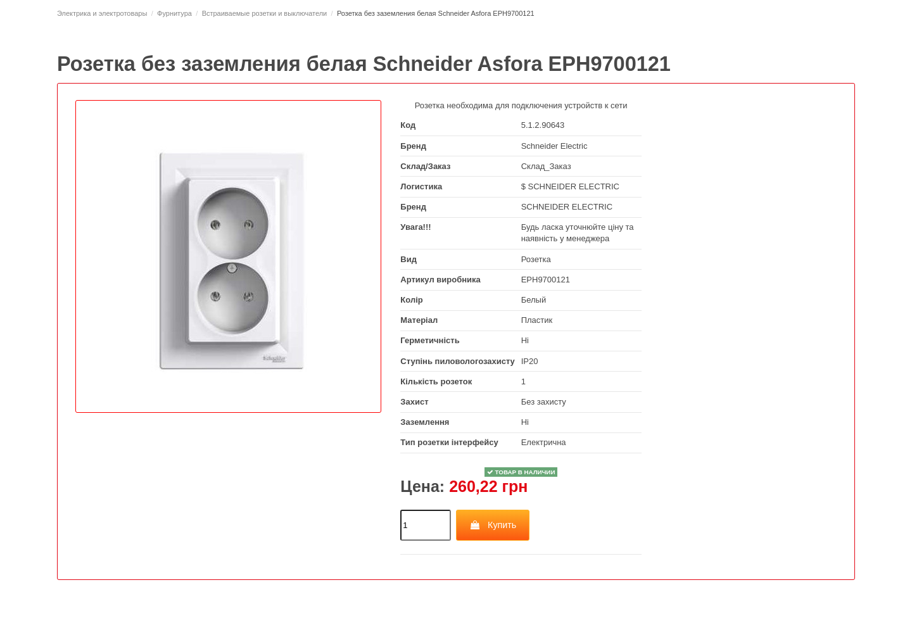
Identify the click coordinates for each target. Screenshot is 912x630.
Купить (493, 525)
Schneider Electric (554, 146)
